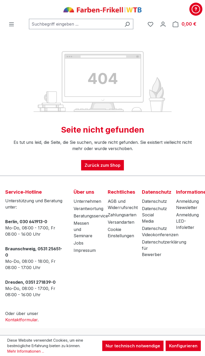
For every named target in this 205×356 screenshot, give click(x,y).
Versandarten (121, 222)
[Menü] (11, 24)
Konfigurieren (183, 345)
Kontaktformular (21, 319)
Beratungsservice (91, 215)
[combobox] (75, 24)
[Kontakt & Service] (195, 9)
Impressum (85, 250)
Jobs (78, 243)
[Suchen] (127, 24)
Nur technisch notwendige (133, 345)
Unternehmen (87, 201)
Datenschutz (154, 201)
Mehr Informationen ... (25, 351)
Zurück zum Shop (102, 165)
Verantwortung (88, 208)
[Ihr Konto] (163, 24)
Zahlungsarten (122, 214)
